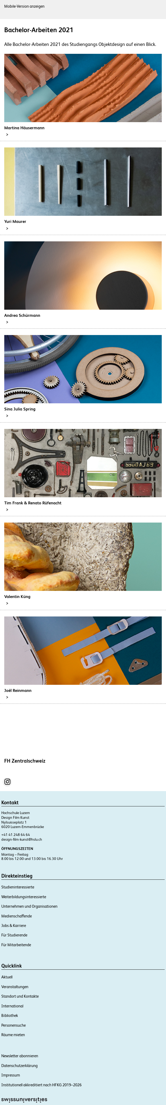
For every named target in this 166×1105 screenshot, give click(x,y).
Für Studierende (14, 935)
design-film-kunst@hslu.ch (21, 839)
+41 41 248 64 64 (15, 835)
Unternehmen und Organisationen (29, 906)
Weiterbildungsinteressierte (23, 896)
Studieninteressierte (17, 887)
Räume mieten (13, 1034)
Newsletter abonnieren (19, 1056)
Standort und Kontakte (20, 996)
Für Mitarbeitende (16, 945)
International (12, 1006)
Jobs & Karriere (13, 925)
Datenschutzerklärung (19, 1065)
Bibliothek (9, 1015)
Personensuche (13, 1025)
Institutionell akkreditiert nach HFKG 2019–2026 (41, 1085)
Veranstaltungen (14, 986)
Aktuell (6, 977)
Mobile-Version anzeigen (24, 6)
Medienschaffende (16, 916)
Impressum (10, 1075)
